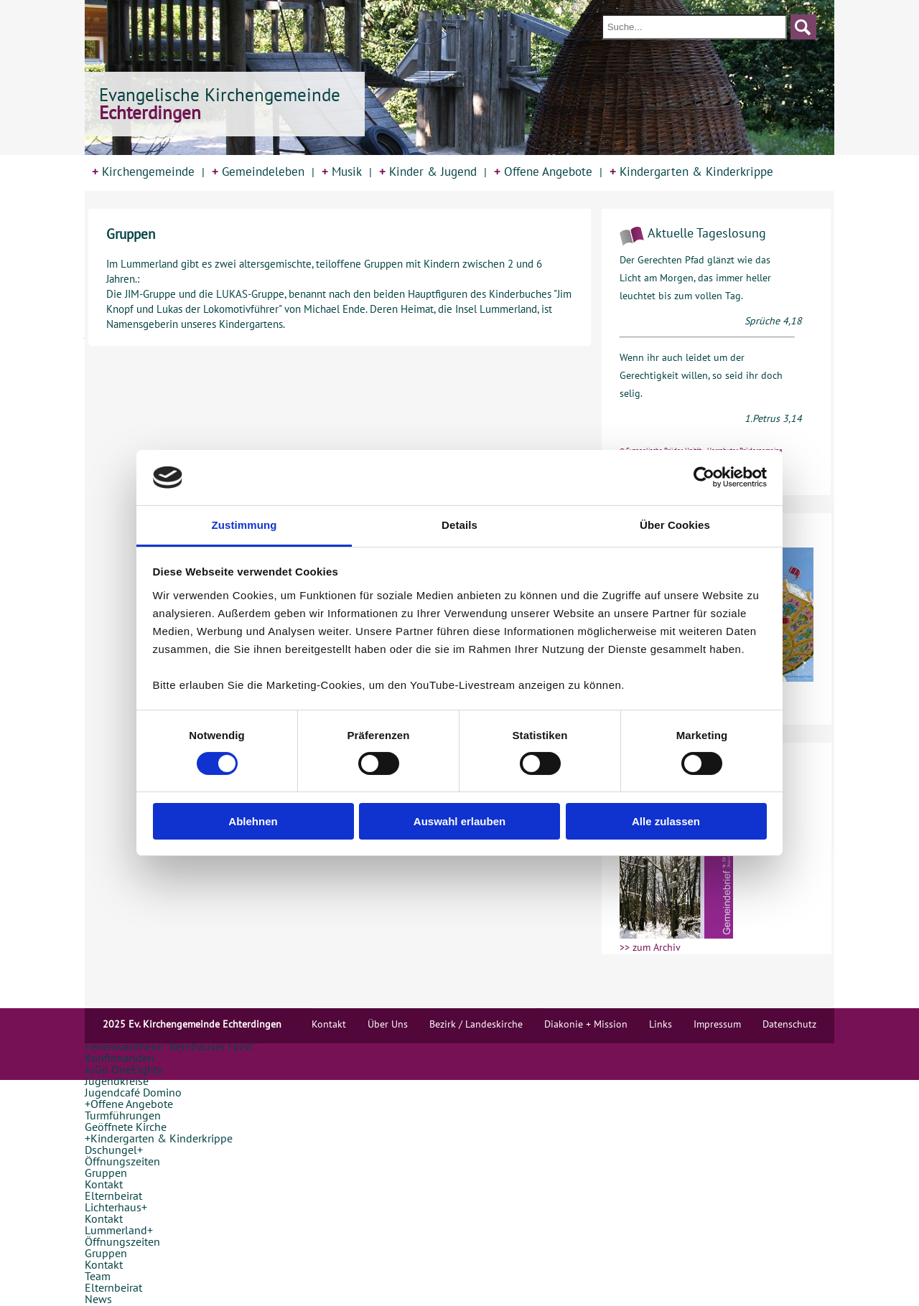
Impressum (717, 1024)
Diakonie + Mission (586, 1024)
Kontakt (104, 1184)
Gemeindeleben (258, 171)
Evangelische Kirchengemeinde (219, 103)
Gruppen (106, 1172)
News (98, 1299)
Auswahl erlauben (459, 821)
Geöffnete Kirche (126, 1126)
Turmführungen (123, 1115)
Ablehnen (252, 821)
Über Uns (388, 1024)
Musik (342, 171)
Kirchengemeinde (143, 171)
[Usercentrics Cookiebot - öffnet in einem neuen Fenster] (704, 477)
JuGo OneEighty (123, 1069)
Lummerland (116, 1230)
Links (660, 1024)
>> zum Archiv (650, 947)
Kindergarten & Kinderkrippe (691, 171)
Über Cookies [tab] (675, 525)
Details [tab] (459, 525)
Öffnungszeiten (122, 1161)
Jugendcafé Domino (133, 1092)
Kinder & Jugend (428, 171)
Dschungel (111, 1149)
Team (98, 1276)
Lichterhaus (113, 1207)
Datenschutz (789, 1024)
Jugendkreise (117, 1081)
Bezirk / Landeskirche (476, 1024)
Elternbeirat (113, 1195)
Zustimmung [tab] (244, 525)
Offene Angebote (543, 171)
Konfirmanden (119, 1058)
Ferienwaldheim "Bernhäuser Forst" (170, 1046)
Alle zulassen (666, 821)
